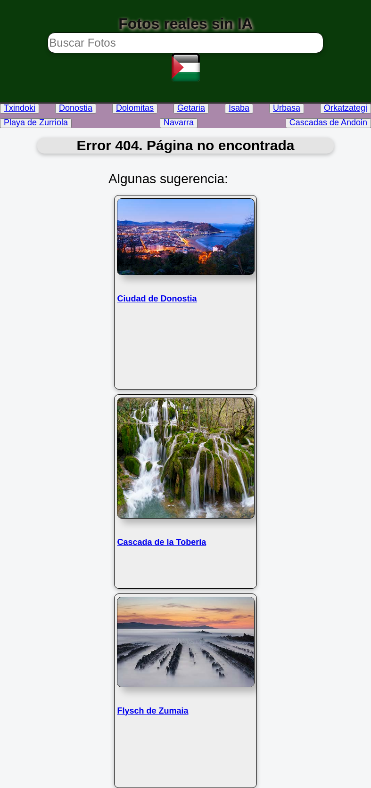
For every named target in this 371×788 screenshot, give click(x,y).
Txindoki (19, 108)
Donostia (75, 108)
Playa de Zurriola (36, 122)
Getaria (191, 108)
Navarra (179, 122)
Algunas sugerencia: (168, 178)
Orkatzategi (345, 108)
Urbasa (286, 108)
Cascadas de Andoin (328, 122)
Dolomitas (135, 108)
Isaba (239, 108)
